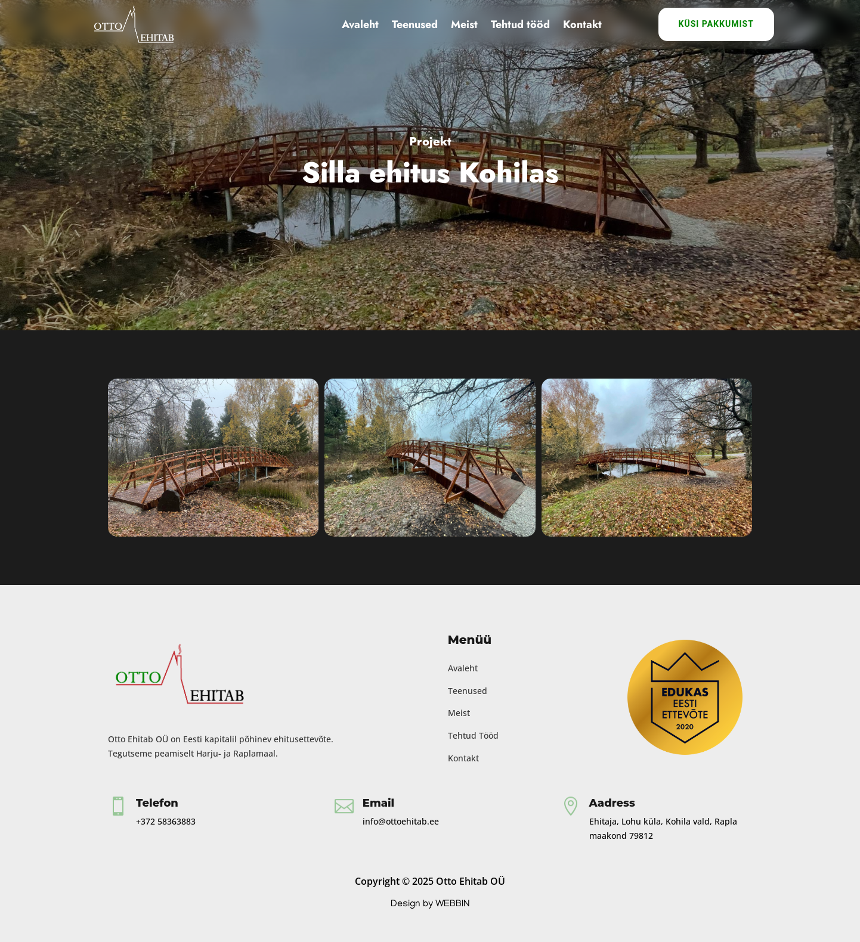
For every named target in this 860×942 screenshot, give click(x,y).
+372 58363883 (166, 821)
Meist (464, 24)
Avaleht (360, 24)
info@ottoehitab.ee (401, 821)
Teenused (415, 24)
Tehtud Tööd (473, 735)
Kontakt (582, 24)
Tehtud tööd (520, 24)
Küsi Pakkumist (716, 24)
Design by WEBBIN (430, 904)
